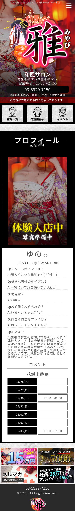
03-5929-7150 (37, 488)
